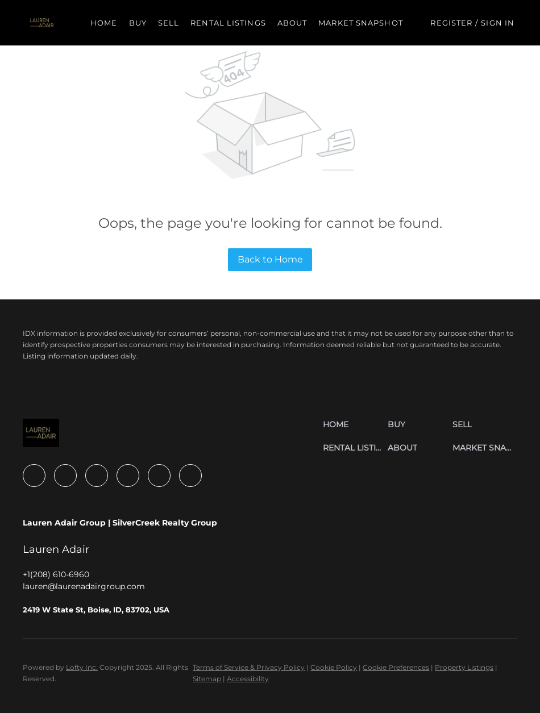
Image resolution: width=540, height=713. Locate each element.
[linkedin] (65, 475)
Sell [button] (168, 22)
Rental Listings (228, 22)
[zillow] (96, 475)
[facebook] (34, 475)
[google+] (190, 475)
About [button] (292, 22)
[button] (42, 22)
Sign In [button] (497, 22)
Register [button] (451, 22)
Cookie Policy (333, 667)
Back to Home (270, 259)
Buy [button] (138, 22)
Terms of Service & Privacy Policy (249, 667)
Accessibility (248, 678)
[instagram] (128, 475)
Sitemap (207, 678)
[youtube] (159, 475)
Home (103, 22)
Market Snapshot (360, 22)
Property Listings (464, 667)
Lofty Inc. (82, 667)
